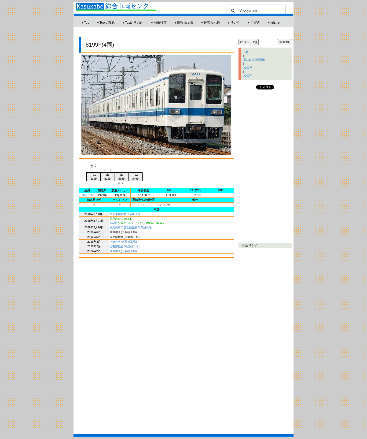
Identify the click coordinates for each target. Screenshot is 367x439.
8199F (113, 222)
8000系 (247, 67)
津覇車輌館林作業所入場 (125, 214)
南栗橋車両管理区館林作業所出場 (131, 227)
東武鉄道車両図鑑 (254, 59)
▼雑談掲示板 (210, 22)
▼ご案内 (253, 22)
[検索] (255, 11)
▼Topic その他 (132, 22)
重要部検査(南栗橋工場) (124, 246)
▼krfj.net (273, 22)
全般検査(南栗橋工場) (123, 241)
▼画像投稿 (158, 22)
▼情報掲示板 (183, 22)
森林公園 (87, 195)
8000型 (247, 75)
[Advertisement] (160, 34)
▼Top (85, 22)
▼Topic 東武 (105, 22)
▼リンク (233, 22)
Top (245, 51)
